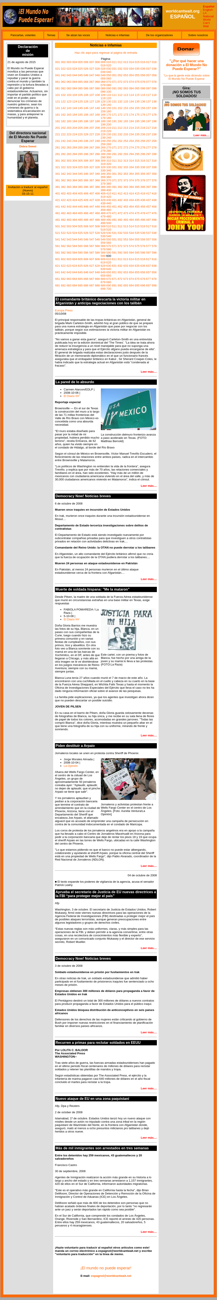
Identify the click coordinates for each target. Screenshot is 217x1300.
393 (125, 187)
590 (108, 252)
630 (108, 265)
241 (57, 141)
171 (114, 114)
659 (103, 275)
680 (108, 282)
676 (142, 278)
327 (91, 167)
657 (148, 272)
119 (103, 98)
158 (154, 108)
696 (142, 285)
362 (63, 180)
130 (108, 101)
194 (131, 121)
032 (120, 68)
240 (108, 137)
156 (142, 108)
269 (103, 147)
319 (103, 164)
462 (63, 213)
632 (120, 265)
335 (137, 167)
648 (97, 272)
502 (63, 226)
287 (91, 154)
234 (131, 134)
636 (142, 265)
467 (91, 213)
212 (120, 127)
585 (80, 252)
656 (142, 272)
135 (137, 101)
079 (103, 85)
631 (114, 265)
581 (57, 252)
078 (154, 81)
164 (74, 114)
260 (108, 144)
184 (74, 121)
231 (114, 134)
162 (63, 114)
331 (114, 167)
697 (148, 285)
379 (103, 183)
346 (86, 173)
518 (154, 226)
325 (80, 167)
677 (148, 278)
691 (114, 285)
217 (148, 127)
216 (142, 127)
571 (114, 246)
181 (57, 121)
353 (125, 173)
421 (57, 200)
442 (63, 206)
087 (91, 88)
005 (80, 62)
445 (80, 206)
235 (137, 134)
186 (86, 121)
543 (68, 239)
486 (86, 219)
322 (63, 167)
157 (148, 108)
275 (137, 147)
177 (148, 114)
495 (137, 219)
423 (68, 200)
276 (142, 147)
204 (74, 127)
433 (125, 200)
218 (154, 127)
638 (154, 265)
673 (125, 278)
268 (97, 147)
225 (80, 134)
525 (80, 233)
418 (154, 193)
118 (154, 95)
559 (103, 242)
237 (148, 134)
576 (142, 246)
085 (80, 88)
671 (114, 278)
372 (120, 180)
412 (120, 193)
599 (103, 256)
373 (125, 180)
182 (63, 121)
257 (148, 141)
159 (103, 111)
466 (86, 213)
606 (86, 259)
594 (131, 252)
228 (97, 134)
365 (80, 180)
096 (142, 88)
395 (137, 187)
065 (80, 81)
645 (80, 272)
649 (103, 272)
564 (74, 246)
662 (63, 278)
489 (103, 219)
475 (137, 213)
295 (137, 154)
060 (108, 78)
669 (103, 278)
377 (148, 180)
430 (108, 200)
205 (80, 127)
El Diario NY (72, 396)
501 (57, 226)
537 (148, 233)
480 (108, 216)
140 (108, 104)
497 (148, 219)
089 (103, 88)
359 (103, 177)
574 (131, 246)
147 (91, 108)
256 (142, 141)
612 (120, 259)
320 (108, 164)
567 (91, 246)
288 (97, 154)
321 (57, 167)
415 (137, 193)
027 (91, 68)
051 (114, 75)
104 (74, 95)
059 (103, 78)
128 (97, 101)
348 (97, 173)
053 (125, 75)
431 (114, 200)
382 (63, 187)
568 (97, 246)
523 (68, 233)
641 (57, 272)
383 (68, 187)
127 (91, 101)
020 (108, 65)
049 (103, 75)
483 (68, 219)
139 (103, 104)
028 (97, 68)
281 (57, 154)
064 (74, 81)
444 (74, 206)
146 (86, 108)
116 (142, 95)
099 (103, 91)
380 (108, 183)
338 (154, 167)
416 (142, 193)
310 (108, 160)
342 (63, 173)
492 (120, 219)
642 (63, 272)
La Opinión (71, 765)
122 (63, 101)
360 (108, 177)
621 (57, 265)
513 (125, 226)
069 (103, 81)
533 (125, 233)
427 (91, 200)
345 (80, 173)
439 (103, 203)
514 (131, 226)
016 (142, 62)
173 (125, 114)
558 (154, 239)
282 (63, 154)
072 (120, 81)
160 (108, 111)
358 (154, 173)
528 (97, 233)
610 (108, 259)
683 (68, 285)
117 (148, 95)
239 (103, 137)
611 (114, 259)
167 (91, 114)
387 (91, 187)
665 (80, 278)
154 (131, 108)
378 (154, 180)
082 (63, 88)
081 (57, 88)
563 (68, 246)
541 (57, 239)
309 (103, 160)
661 (57, 278)
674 (131, 278)
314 (131, 160)
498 (154, 219)
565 (80, 246)
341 (57, 173)
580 (108, 249)
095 (137, 88)
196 (142, 121)
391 (114, 187)
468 (97, 213)
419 (103, 196)
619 (103, 262)
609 (103, 259)
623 (68, 265)
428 (97, 200)
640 (108, 269)
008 (97, 62)
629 (103, 265)
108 (97, 95)
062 (63, 81)
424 (74, 200)
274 (131, 147)
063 (68, 81)
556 (142, 239)
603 (68, 259)
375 (137, 180)
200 (108, 124)
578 (154, 246)
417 (148, 193)
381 (57, 187)
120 (108, 98)
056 (142, 75)
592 (120, 252)
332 (120, 167)
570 (108, 246)
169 (103, 114)
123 (68, 101)
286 (86, 154)
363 (68, 180)
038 (154, 68)
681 (57, 285)
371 (114, 180)
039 (103, 72)
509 (103, 226)
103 (68, 95)
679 (103, 282)
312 (120, 160)
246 (86, 141)
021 (57, 68)
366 (86, 180)
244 (74, 141)
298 (154, 154)
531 (114, 233)
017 (148, 62)
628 (97, 265)
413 (125, 193)
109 (103, 95)
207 (91, 127)
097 (148, 88)
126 (86, 101)
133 (125, 101)
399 (103, 190)
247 (91, 141)
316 (142, 160)
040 (108, 72)
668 (97, 278)
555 (137, 239)
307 (91, 160)
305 (80, 160)
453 (125, 206)
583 (68, 252)
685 (80, 285)
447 (91, 206)
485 (80, 219)
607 (91, 259)
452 (120, 206)
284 (74, 154)
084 (74, 88)
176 (142, 114)
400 (108, 190)
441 (57, 206)
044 (74, 75)
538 (154, 233)
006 (86, 62)
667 (91, 278)
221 (57, 134)
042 (63, 75)
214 (131, 127)
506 (86, 226)
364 (74, 180)
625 (80, 265)
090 (108, 88)
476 (142, 213)
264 (74, 147)
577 (148, 246)
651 (114, 272)
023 (68, 68)
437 (148, 200)
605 (80, 259)
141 (57, 108)
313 (125, 160)
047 (91, 75)
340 (108, 170)
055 (137, 75)
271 (114, 147)
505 (80, 226)
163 (68, 114)
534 (131, 233)
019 (103, 65)
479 (103, 216)
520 (108, 229)
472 (120, 213)
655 (137, 272)
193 (125, 121)
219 (103, 131)
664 (74, 278)
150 (108, 108)
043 (68, 75)
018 (154, 62)
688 (97, 285)
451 (114, 206)
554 (131, 239)
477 (148, 213)
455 (137, 206)
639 (103, 269)
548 (97, 239)
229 (103, 134)
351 (114, 173)
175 (137, 114)
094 (131, 88)
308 (97, 160)
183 (68, 121)
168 (97, 114)
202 (63, 127)
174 (131, 114)
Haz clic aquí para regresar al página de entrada (106, 52)
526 (86, 233)
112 (120, 95)
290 (108, 154)
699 (103, 288)
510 (108, 226)
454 (131, 206)
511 (114, 226)
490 (108, 219)
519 (103, 229)
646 (86, 272)
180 (108, 118)
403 (68, 193)
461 (57, 213)
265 (80, 147)
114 (131, 95)
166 (86, 114)
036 (142, 68)
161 (57, 114)
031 (114, 68)
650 (108, 272)
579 (103, 249)
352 (120, 173)
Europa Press (64, 310)
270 (108, 147)
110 (108, 95)
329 (103, 167)
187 (91, 121)
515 (137, 226)
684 (74, 285)
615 (137, 259)
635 (137, 265)
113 (125, 95)
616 (142, 259)
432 (120, 200)
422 (63, 200)
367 (91, 180)
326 (86, 167)
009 (103, 62)
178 (154, 114)
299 (103, 157)
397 (148, 187)
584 (74, 252)
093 (125, 88)
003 (68, 62)
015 (137, 62)
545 (80, 239)
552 (120, 239)
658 (154, 272)
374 (131, 180)
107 (91, 95)
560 (108, 242)
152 (120, 108)
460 (108, 210)
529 (103, 233)
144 (74, 108)
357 (148, 173)
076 (142, 81)
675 (137, 278)
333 (125, 167)
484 (74, 219)
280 (108, 150)
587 (91, 252)
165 (80, 114)
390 (108, 187)
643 (68, 272)
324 (74, 167)
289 (103, 154)
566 (86, 246)
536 (142, 233)
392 (120, 187)
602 (63, 259)
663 (68, 278)
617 (148, 259)
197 (148, 121)
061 (57, 81)
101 (57, 95)
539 (103, 236)
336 (142, 167)
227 (91, 134)
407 (91, 193)
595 (137, 252)
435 (137, 200)
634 (131, 265)
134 (131, 101)
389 (103, 187)
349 (103, 173)
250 (108, 141)
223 (68, 134)
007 (91, 62)
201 (57, 127)
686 (86, 285)
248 (97, 141)
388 (97, 187)
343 (68, 173)
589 (103, 252)
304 (74, 160)
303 (68, 160)
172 (120, 114)
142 (63, 108)
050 (108, 75)
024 (74, 68)
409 (103, 193)
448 (97, 206)
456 (142, 206)
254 (131, 141)
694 (131, 285)
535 (137, 233)
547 (91, 239)
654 (131, 272)
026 (86, 68)
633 (125, 265)
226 (86, 134)
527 (91, 233)
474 (131, 213)
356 (142, 173)
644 (74, 272)
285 (80, 154)
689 (103, 285)
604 (74, 259)
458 (154, 206)
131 (114, 101)
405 (80, 193)
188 (97, 121)
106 (86, 95)
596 (142, 252)
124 (74, 101)
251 (114, 141)
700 (108, 288)
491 (114, 219)
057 (148, 75)
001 (57, 62)
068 (97, 81)
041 (57, 75)
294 (131, 154)
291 (114, 154)
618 (154, 259)
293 (125, 154)
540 (108, 236)
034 (131, 68)
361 (57, 180)
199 (103, 124)
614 (131, 259)
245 (80, 141)
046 (86, 75)
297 (148, 154)
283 (68, 154)
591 (114, 252)
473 (125, 213)
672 (120, 278)
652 (120, 272)
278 (154, 147)
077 (148, 81)
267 (91, 147)
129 (103, 101)
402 (63, 193)
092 (120, 88)
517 (148, 226)
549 (103, 239)
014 (131, 62)
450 (108, 206)
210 (108, 127)
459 (103, 210)
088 (97, 88)
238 (154, 134)
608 (97, 259)
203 (68, 127)
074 (131, 81)
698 (154, 285)
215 (137, 127)
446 (86, 206)
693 (125, 285)
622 (63, 265)
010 (108, 62)
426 (86, 200)
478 (154, 213)
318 (154, 160)
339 (103, 170)
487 (91, 219)
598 (154, 252)
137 (148, 101)
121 (57, 101)
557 (148, 239)
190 (108, 121)
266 (86, 147)
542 (63, 239)
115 (137, 95)
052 (120, 75)
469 (103, 213)
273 (125, 147)
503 (68, 226)
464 (74, 213)
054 (131, 75)
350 (108, 173)
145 (80, 108)
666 (86, 278)
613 (125, 259)
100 (108, 91)
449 (103, 206)
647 (91, 272)
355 (137, 173)
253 (125, 141)
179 (103, 118)
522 (63, 233)
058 (154, 75)
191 (114, 121)
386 (86, 187)
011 (114, 62)
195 (137, 121)
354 (131, 173)
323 (68, 167)
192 (120, 121)
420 (108, 196)
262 (63, 147)
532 (120, 233)
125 (80, 101)
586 (86, 252)
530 (108, 233)
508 (97, 226)
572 (120, 246)
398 (154, 187)
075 (137, 81)
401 (57, 193)
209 (103, 127)
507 (91, 226)
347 (91, 173)
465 (80, 213)
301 (57, 160)
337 (148, 167)
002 (63, 62)
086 (86, 88)
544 (74, 239)
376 (142, 180)
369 (103, 180)
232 (120, 134)
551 (114, 239)
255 (137, 141)
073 (125, 81)
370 (108, 180)
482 (63, 219)
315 (137, 160)
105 (80, 95)
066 (86, 81)
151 (114, 108)
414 (131, 193)
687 (91, 285)
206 (86, 127)
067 (91, 81)
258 (154, 141)
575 (137, 246)
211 (114, 127)
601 (57, 259)
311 (114, 160)
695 (137, 285)
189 (103, 121)
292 (120, 154)
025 (80, 68)
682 (63, 285)
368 (97, 180)
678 (154, 278)
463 (68, 213)
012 (120, 62)
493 (125, 219)
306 (86, 160)
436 (142, 200)
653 (125, 272)
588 (97, 252)
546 (86, 239)
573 (125, 246)
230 (108, 134)
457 (148, 206)
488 (97, 219)
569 (103, 246)
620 (108, 262)
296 (142, 154)
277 (148, 147)
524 (74, 233)
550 (108, 239)
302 (63, 160)
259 (103, 144)
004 (74, 62)
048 (97, 75)
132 (120, 101)
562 (63, 246)
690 (108, 285)
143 (68, 108)
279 (103, 150)
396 (142, 187)
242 (63, 141)
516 (142, 226)
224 (74, 134)
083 (68, 88)
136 (142, 101)
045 (80, 75)
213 (125, 127)
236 (142, 134)
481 (57, 219)
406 (86, 193)
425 (80, 200)
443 (68, 206)
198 (154, 121)
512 (120, 226)
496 (142, 219)
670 (108, 278)
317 (148, 160)
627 (91, 265)
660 (108, 275)
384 (74, 187)
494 (131, 219)
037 (148, 68)
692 (120, 285)
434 (131, 200)
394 (131, 187)
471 (114, 213)
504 (74, 226)
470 (108, 213)
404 (74, 193)
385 (80, 187)
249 (103, 141)
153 (125, 108)
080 (108, 85)
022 (63, 68)
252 (120, 141)
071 (114, 81)
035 (137, 68)
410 (108, 193)
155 (137, 108)
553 (125, 239)
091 (114, 88)
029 (103, 68)
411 (114, 193)
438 (154, 200)
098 (154, 88)
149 (103, 108)
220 (108, 131)
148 (97, 108)
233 (125, 134)
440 (108, 203)
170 (108, 114)
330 (108, 167)
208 (97, 127)
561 (57, 246)
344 (74, 173)
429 (103, 200)
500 (108, 223)
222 (63, 134)
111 (114, 95)
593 (125, 252)
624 (74, 265)
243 (68, 141)
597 (148, 252)
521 (57, 233)
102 (63, 95)
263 (68, 147)
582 (63, 252)
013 (125, 62)
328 (97, 167)
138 (154, 101)
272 (120, 147)
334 (131, 167)
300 (108, 157)
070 (108, 81)
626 (86, 265)
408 (97, 193)
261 (57, 147)
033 (125, 68)
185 (80, 121)
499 (103, 223)
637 (148, 265)
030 (108, 68)
